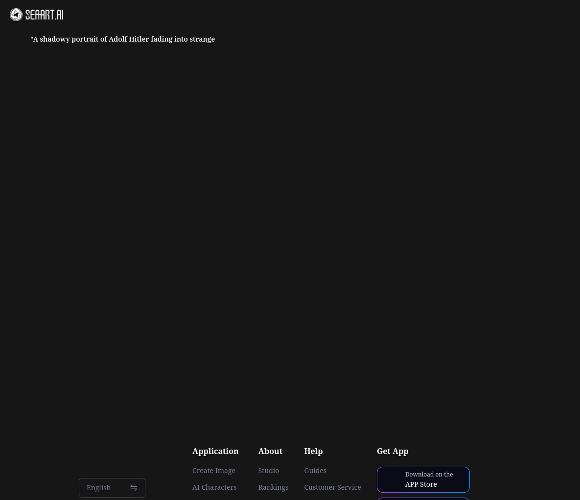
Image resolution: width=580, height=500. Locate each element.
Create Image (213, 471)
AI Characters (214, 487)
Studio (268, 471)
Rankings (273, 487)
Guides (315, 471)
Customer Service (332, 487)
